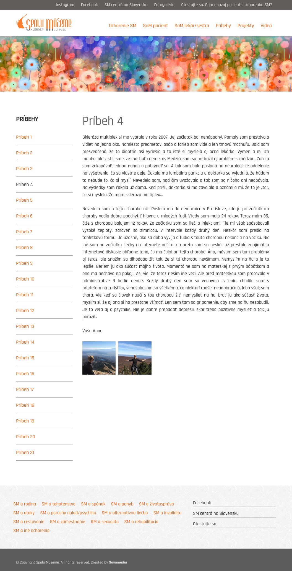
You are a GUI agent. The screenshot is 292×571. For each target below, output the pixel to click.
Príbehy (223, 25)
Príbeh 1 (24, 137)
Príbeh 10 (25, 279)
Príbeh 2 (24, 153)
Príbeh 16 (25, 373)
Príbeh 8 (24, 247)
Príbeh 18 (25, 405)
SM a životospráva (156, 504)
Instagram (65, 5)
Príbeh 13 (25, 326)
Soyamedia (118, 562)
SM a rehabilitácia (141, 522)
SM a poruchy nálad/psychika (68, 513)
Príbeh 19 (25, 421)
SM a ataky (24, 513)
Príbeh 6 (24, 216)
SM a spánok (93, 504)
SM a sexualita (105, 522)
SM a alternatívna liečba (125, 513)
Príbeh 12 (25, 310)
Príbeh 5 (24, 200)
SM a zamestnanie (67, 522)
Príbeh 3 (24, 168)
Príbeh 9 (24, 263)
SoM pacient (155, 25)
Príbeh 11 (24, 295)
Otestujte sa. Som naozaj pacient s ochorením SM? (227, 5)
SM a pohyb (122, 504)
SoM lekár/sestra (191, 25)
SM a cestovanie (28, 522)
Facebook (89, 5)
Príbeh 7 (24, 232)
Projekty (246, 25)
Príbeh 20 (25, 437)
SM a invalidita (167, 513)
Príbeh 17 (25, 389)
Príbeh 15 (25, 358)
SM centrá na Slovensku (126, 5)
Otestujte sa (204, 524)
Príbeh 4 (24, 184)
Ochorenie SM (122, 25)
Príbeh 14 (25, 342)
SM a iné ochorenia (31, 531)
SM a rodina (24, 504)
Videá (266, 25)
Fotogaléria (164, 5)
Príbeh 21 (25, 452)
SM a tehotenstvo (58, 504)
